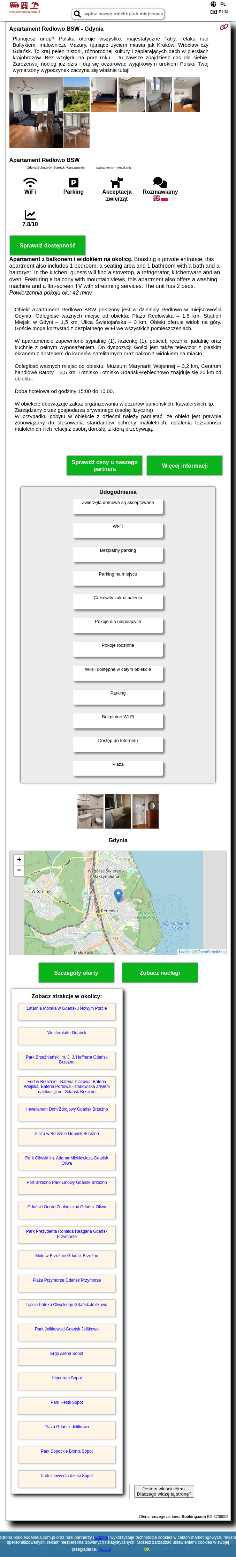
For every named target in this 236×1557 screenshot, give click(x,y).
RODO (104, 1549)
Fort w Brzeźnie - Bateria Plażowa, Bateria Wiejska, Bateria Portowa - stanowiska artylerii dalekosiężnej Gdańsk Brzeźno (67, 1086)
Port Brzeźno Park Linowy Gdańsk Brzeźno (66, 1182)
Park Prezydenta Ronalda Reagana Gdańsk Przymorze (66, 1234)
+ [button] (19, 860)
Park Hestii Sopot (67, 1402)
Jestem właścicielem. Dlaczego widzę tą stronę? (164, 1491)
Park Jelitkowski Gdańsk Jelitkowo (67, 1329)
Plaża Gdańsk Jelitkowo (67, 1426)
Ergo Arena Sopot (66, 1353)
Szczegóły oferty (76, 973)
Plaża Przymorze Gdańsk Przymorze (67, 1280)
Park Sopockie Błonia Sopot (67, 1451)
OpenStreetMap (211, 952)
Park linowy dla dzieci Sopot (67, 1475)
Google (101, 1537)
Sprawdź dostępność (48, 246)
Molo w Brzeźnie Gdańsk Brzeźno (67, 1255)
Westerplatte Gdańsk (66, 1032)
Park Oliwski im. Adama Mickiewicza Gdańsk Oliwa (66, 1160)
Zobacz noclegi (160, 973)
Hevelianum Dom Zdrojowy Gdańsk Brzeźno (67, 1109)
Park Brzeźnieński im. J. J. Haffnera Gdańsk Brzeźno (67, 1060)
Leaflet (185, 952)
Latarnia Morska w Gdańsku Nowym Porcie (67, 1008)
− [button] (19, 871)
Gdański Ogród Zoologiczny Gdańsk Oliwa (66, 1206)
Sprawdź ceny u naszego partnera (105, 465)
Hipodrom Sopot (67, 1378)
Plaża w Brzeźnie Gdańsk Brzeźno (67, 1133)
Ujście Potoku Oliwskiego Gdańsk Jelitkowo (66, 1304)
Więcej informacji (185, 466)
